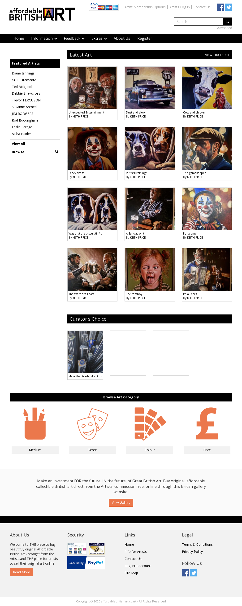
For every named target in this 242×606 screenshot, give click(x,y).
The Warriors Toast (81, 294)
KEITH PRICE (80, 116)
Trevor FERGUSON (26, 100)
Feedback (74, 38)
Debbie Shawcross (26, 93)
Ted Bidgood (22, 86)
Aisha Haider (21, 133)
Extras (99, 38)
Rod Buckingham (25, 120)
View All (18, 143)
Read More (21, 572)
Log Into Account (138, 565)
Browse (35, 152)
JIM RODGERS (22, 113)
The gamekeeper (194, 173)
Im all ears (190, 294)
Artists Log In (179, 7)
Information (44, 38)
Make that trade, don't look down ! (91, 376)
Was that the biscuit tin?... (85, 233)
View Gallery (121, 502)
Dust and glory (136, 112)
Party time (190, 233)
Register (144, 38)
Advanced (224, 28)
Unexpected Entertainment (86, 112)
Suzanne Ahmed (24, 107)
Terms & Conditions (197, 544)
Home (18, 38)
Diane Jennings (23, 73)
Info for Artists (136, 551)
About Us (122, 38)
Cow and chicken (194, 112)
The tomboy (134, 294)
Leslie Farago (22, 127)
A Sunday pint (135, 233)
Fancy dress (76, 173)
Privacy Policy (192, 551)
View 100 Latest (217, 54)
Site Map (131, 573)
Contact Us (202, 7)
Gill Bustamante (24, 80)
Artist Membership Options (145, 7)
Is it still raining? (136, 173)
